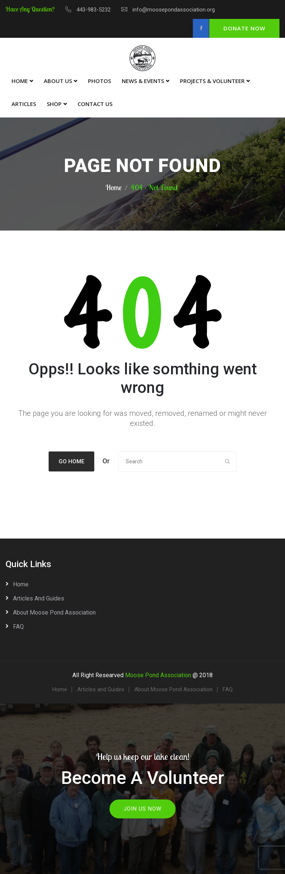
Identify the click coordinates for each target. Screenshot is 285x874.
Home (20, 81)
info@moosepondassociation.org (173, 9)
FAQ (18, 626)
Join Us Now (142, 808)
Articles (24, 103)
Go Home (71, 461)
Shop (54, 103)
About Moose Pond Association (54, 612)
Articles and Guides (38, 598)
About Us (58, 81)
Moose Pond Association (158, 675)
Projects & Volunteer (212, 81)
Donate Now (244, 28)
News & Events (143, 81)
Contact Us (95, 103)
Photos (99, 81)
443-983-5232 (93, 9)
